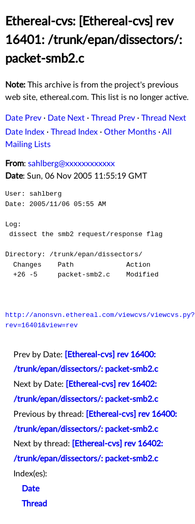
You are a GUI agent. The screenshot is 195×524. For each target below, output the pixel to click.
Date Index (24, 132)
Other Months (130, 132)
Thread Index (74, 132)
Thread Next (163, 118)
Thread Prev (113, 118)
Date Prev (23, 118)
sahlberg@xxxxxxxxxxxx (71, 163)
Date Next (66, 118)
